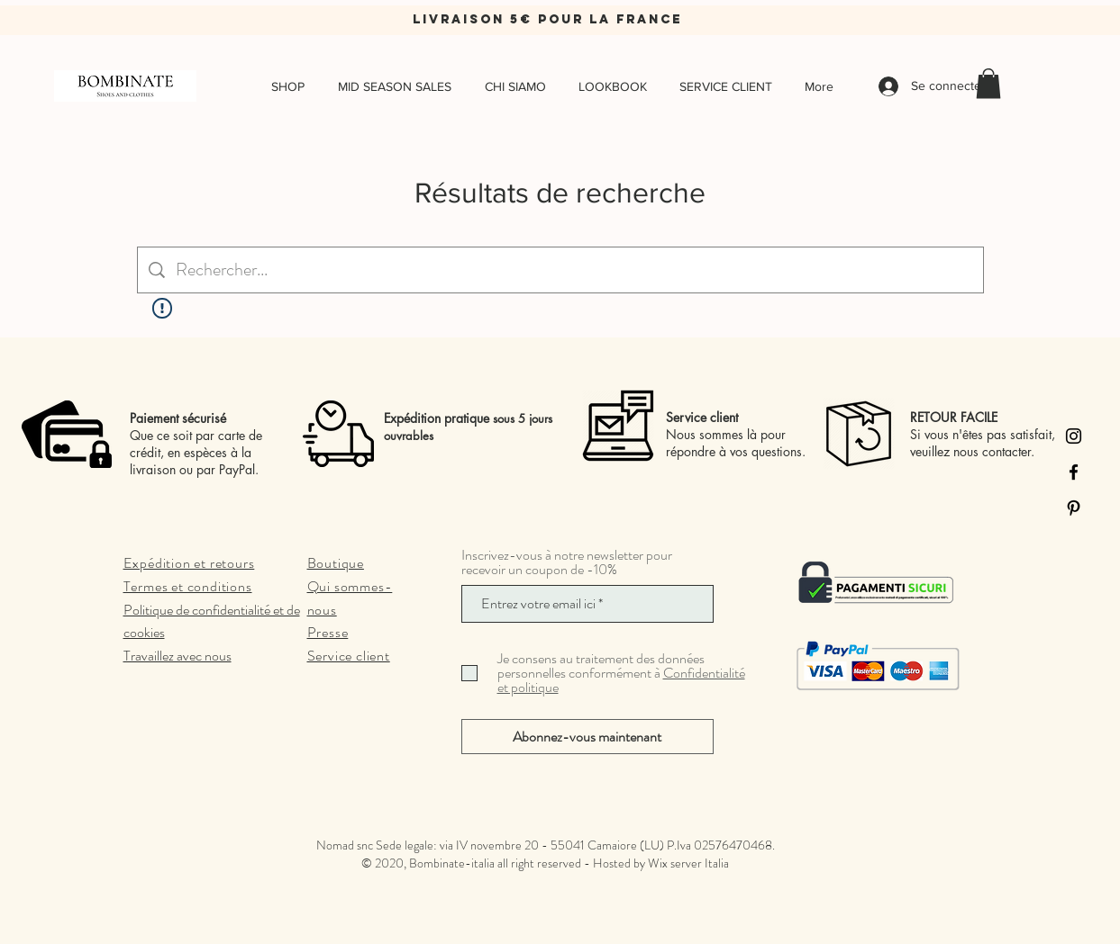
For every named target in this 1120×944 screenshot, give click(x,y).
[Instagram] (1073, 436)
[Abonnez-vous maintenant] (587, 736)
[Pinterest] (1073, 508)
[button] (988, 83)
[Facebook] (1073, 472)
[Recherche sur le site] (574, 269)
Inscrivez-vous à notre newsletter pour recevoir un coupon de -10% (566, 562)
